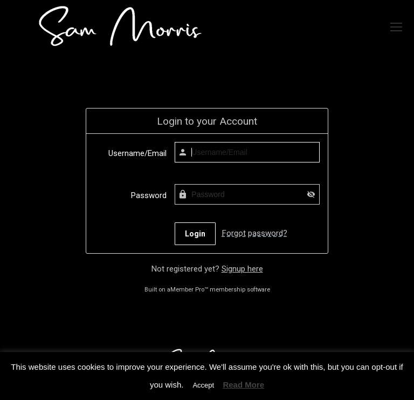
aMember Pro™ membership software (218, 289)
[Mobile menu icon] (396, 27)
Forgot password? (254, 233)
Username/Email (137, 153)
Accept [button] (203, 385)
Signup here (242, 269)
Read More (243, 384)
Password (149, 195)
